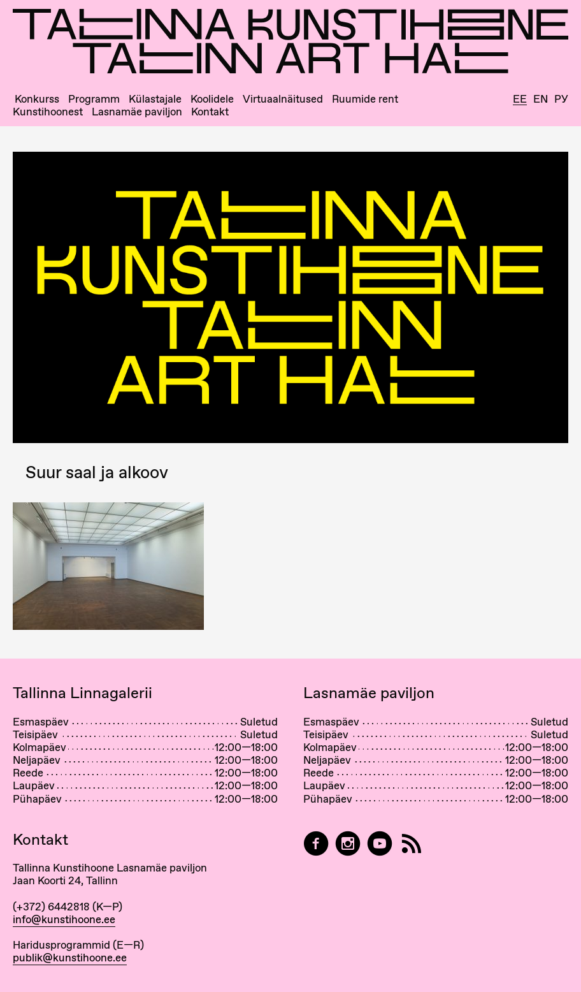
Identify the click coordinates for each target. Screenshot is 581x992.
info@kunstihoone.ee (64, 919)
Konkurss (37, 99)
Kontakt (210, 111)
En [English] (540, 99)
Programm (94, 99)
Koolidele (212, 99)
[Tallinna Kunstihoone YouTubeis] (379, 844)
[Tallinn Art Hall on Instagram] (348, 844)
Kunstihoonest (48, 111)
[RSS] (411, 844)
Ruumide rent (365, 99)
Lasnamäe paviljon (137, 111)
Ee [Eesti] (520, 99)
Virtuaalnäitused (283, 99)
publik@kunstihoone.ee (70, 958)
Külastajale (155, 99)
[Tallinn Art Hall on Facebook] (316, 844)
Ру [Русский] (561, 99)
